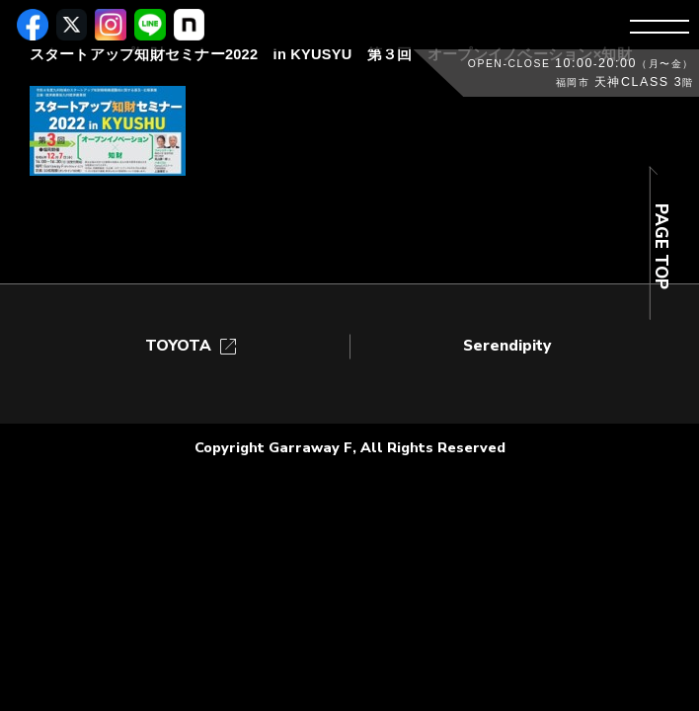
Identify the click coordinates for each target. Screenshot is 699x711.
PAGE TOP (661, 246)
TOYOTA (192, 346)
